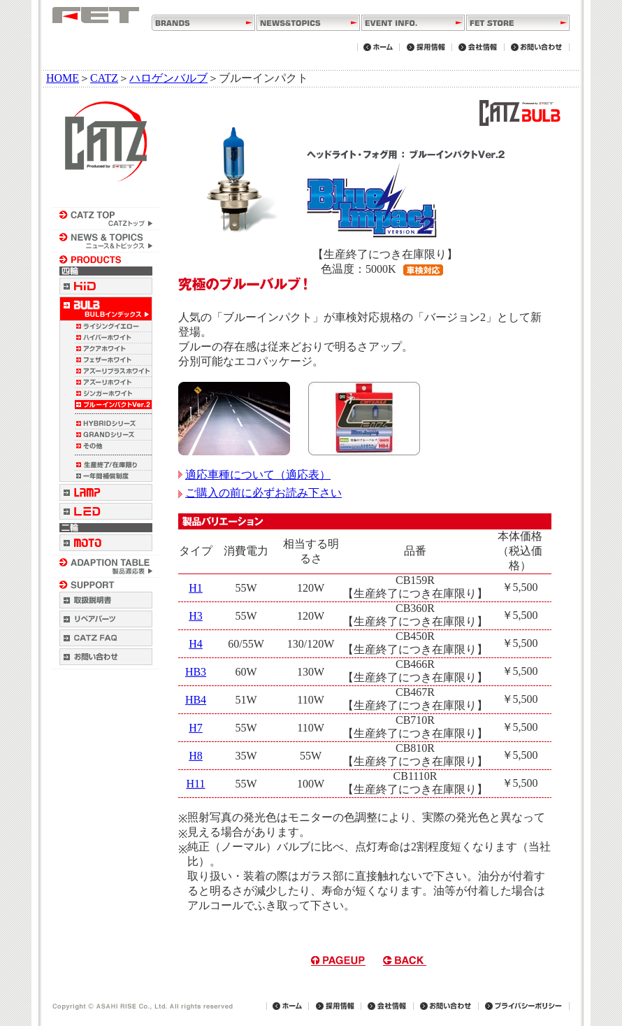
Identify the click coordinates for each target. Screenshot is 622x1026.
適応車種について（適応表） (254, 474)
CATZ (104, 78)
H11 (196, 784)
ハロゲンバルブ (168, 78)
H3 (196, 616)
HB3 (195, 672)
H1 (196, 588)
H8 (196, 756)
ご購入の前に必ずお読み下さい (260, 493)
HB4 (195, 700)
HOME (62, 78)
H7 (196, 728)
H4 (196, 644)
